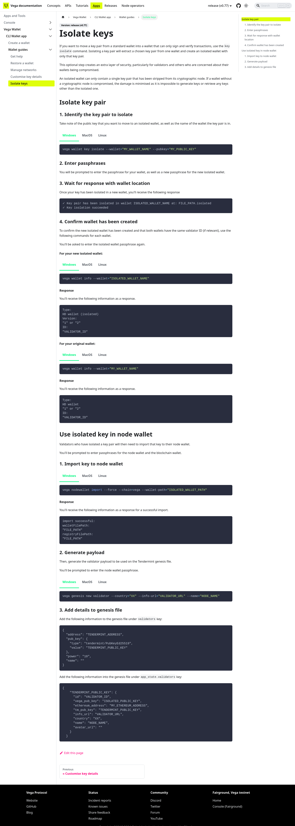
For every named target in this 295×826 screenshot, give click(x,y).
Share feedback (99, 812)
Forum (155, 812)
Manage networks (23, 70)
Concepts (53, 6)
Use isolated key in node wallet (259, 50)
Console (9, 22)
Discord (156, 800)
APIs (68, 6)
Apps (96, 6)
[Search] (273, 6)
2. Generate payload (256, 61)
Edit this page (71, 753)
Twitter (155, 806)
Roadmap (95, 818)
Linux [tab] (102, 135)
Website (32, 800)
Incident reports (99, 800)
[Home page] (63, 17)
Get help (17, 56)
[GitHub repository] (238, 6)
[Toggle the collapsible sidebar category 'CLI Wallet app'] (50, 36)
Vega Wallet (12, 29)
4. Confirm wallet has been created (264, 45)
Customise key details (26, 77)
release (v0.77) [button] (218, 6)
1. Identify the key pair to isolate (263, 24)
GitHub (31, 806)
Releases (111, 6)
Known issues (98, 806)
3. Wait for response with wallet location (262, 37)
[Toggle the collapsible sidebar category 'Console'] (50, 23)
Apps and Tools (14, 16)
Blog (29, 812)
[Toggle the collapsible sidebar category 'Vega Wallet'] (50, 29)
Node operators (133, 6)
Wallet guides (18, 50)
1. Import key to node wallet (260, 56)
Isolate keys (19, 83)
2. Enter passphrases (256, 30)
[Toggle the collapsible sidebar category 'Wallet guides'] (50, 50)
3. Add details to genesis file (260, 67)
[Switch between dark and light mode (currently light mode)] (246, 6)
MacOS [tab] (87, 135)
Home (217, 800)
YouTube (157, 818)
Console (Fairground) (227, 806)
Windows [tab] (69, 135)
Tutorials (82, 6)
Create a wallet (19, 43)
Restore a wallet (22, 63)
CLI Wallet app (16, 36)
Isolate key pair (250, 19)
